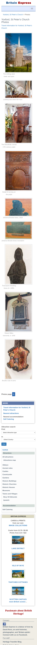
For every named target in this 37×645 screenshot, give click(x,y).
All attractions (7, 457)
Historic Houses (8, 487)
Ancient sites (7, 468)
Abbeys (5, 465)
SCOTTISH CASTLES (18, 599)
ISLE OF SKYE (18, 566)
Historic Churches (9, 484)
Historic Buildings (9, 481)
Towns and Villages (9, 494)
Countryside (7, 474)
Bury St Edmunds (10, 497)
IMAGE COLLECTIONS (18, 525)
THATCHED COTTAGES (18, 582)
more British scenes (17, 602)
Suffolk (5, 450)
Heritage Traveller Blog (12, 642)
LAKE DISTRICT (18, 548)
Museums (6, 490)
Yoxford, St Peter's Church (13, 15)
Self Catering (8, 419)
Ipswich (6, 500)
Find (3, 429)
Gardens (5, 478)
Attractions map (9, 460)
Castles (5, 471)
